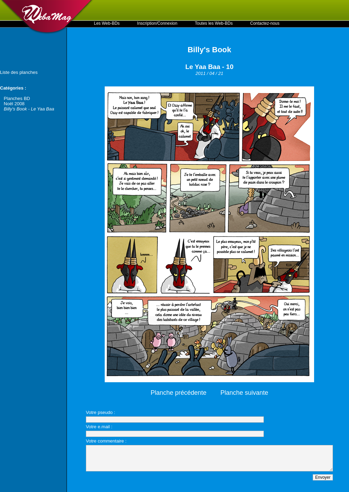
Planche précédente (178, 392)
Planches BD (17, 98)
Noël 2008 (14, 103)
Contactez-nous (265, 23)
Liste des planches (19, 72)
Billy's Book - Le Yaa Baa (29, 109)
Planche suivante (244, 392)
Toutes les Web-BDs (214, 23)
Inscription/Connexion (157, 23)
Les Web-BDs (107, 23)
